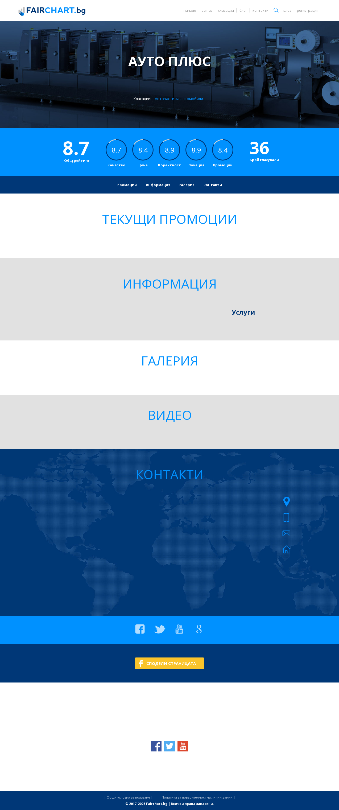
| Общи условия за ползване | (128, 797)
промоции (127, 184)
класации (226, 10)
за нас (207, 10)
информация (158, 184)
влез (287, 10)
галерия (187, 184)
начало (190, 10)
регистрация (308, 10)
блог (243, 10)
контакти (260, 10)
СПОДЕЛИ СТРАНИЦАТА (171, 663)
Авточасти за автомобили (179, 98)
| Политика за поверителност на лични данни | (197, 797)
